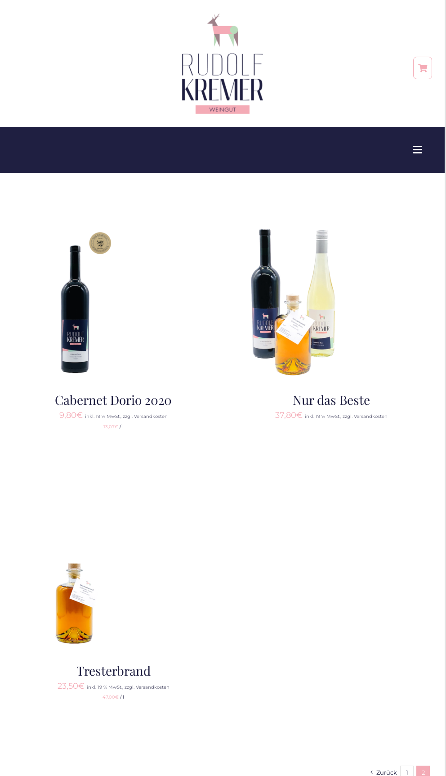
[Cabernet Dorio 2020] (75, 228)
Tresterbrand (113, 670)
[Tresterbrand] (75, 499)
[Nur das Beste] (294, 228)
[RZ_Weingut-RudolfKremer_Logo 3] (222, 17)
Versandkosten (151, 416)
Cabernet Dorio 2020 (113, 399)
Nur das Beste (331, 399)
